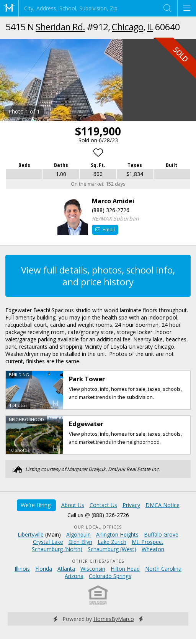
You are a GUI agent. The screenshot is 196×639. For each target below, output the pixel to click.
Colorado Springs (110, 576)
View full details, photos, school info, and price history (98, 276)
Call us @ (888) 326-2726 (98, 515)
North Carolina (163, 568)
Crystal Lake (48, 541)
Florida (43, 568)
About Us (72, 505)
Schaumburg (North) (57, 549)
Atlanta (66, 568)
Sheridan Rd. (60, 26)
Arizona (74, 576)
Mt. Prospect (147, 541)
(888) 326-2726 (110, 210)
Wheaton (153, 549)
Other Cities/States (98, 561)
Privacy (131, 505)
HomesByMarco (113, 619)
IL (150, 26)
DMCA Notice (162, 505)
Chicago (127, 26)
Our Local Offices (98, 527)
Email (105, 229)
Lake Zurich (112, 541)
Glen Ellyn (80, 541)
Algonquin (78, 534)
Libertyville (31, 534)
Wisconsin (92, 568)
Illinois (22, 568)
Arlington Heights (117, 534)
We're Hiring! (36, 505)
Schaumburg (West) (112, 549)
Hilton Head (125, 568)
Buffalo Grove (161, 534)
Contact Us (103, 505)
